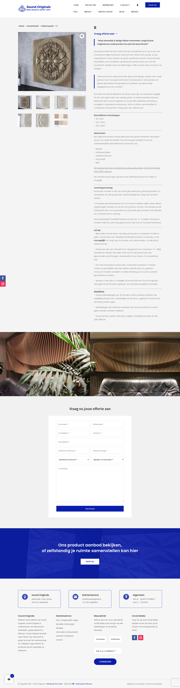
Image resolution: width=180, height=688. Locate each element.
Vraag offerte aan (104, 33)
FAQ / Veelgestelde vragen (67, 620)
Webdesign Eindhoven (84, 684)
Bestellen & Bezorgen (65, 624)
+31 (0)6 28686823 (90, 602)
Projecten (90, 5)
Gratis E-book (105, 12)
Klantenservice (63, 615)
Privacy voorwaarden (154, 684)
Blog (121, 12)
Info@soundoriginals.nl (91, 599)
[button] (82, 36)
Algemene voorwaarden (136, 684)
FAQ (75, 12)
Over (76, 5)
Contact (125, 5)
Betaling (59, 628)
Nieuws (134, 12)
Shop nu (153, 5)
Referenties (108, 5)
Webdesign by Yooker (54, 684)
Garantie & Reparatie (65, 636)
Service (87, 12)
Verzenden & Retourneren (67, 632)
